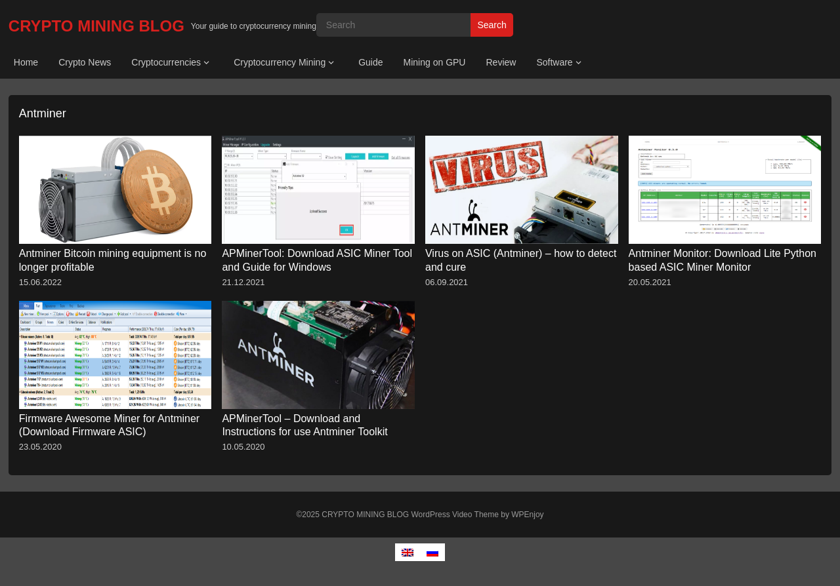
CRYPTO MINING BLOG (96, 26)
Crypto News (84, 62)
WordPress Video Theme (455, 514)
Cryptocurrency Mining (280, 62)
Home (26, 62)
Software (554, 62)
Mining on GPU (435, 62)
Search (491, 25)
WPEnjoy (527, 514)
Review (501, 62)
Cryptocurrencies (166, 62)
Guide (370, 62)
